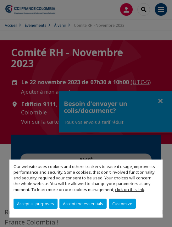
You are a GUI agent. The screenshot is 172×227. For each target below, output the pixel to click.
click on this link (129, 189)
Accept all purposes (35, 204)
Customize (122, 204)
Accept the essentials (83, 204)
